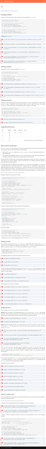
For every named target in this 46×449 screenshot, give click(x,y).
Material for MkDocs (8, 447)
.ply (29, 245)
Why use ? (7, 36)
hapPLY (17, 358)
